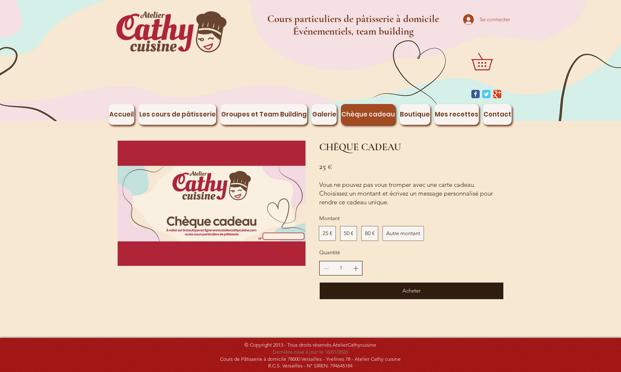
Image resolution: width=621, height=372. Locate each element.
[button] (490, 61)
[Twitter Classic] (486, 94)
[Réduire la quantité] (326, 268)
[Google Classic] (497, 94)
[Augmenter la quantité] (356, 268)
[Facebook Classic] (475, 94)
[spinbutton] (341, 268)
